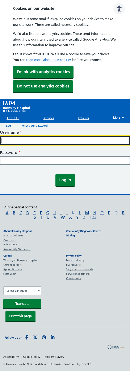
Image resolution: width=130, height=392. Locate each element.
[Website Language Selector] (22, 290)
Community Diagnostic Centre (83, 231)
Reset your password (34, 125)
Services (48, 118)
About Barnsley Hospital (17, 231)
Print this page (20, 316)
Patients (83, 118)
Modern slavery (75, 260)
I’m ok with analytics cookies (43, 71)
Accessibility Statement (16, 249)
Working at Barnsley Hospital (20, 260)
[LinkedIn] (52, 337)
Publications (10, 244)
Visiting (70, 235)
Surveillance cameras (78, 273)
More (116, 117)
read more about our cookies (48, 60)
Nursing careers (12, 264)
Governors (9, 240)
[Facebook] (26, 337)
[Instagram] (44, 337)
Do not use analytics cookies (43, 86)
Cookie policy (73, 278)
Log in (10, 125)
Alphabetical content (20, 207)
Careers (7, 255)
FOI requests (73, 264)
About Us (13, 118)
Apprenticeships (12, 269)
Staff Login (9, 273)
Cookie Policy (31, 356)
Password (8, 152)
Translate (22, 304)
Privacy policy (73, 255)
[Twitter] (35, 337)
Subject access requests (79, 269)
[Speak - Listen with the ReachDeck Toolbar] (119, 9)
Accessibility (11, 356)
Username (9, 132)
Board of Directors (14, 235)
